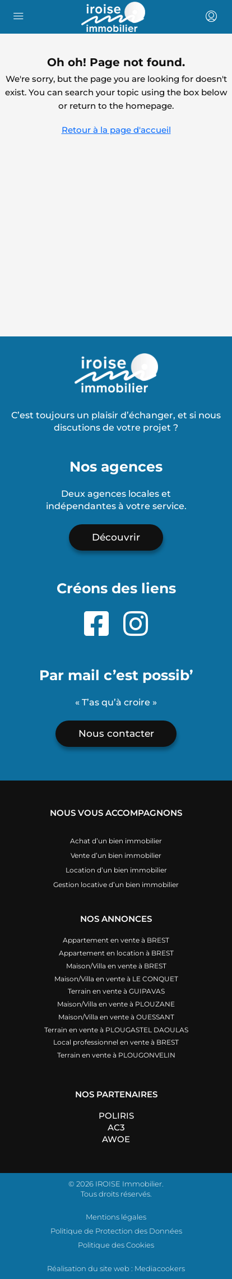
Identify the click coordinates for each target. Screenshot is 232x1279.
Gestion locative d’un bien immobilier (116, 884)
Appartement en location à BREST (116, 953)
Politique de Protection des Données (116, 1230)
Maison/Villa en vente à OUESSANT (116, 1017)
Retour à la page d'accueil (116, 129)
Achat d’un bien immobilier (116, 841)
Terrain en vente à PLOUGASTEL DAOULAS (116, 1030)
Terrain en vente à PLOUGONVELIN (116, 1055)
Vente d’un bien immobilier (116, 855)
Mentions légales (116, 1216)
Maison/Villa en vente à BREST (116, 966)
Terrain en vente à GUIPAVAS (116, 991)
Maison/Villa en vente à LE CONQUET (116, 979)
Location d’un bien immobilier (116, 870)
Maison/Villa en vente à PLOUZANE (116, 1004)
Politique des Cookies (116, 1244)
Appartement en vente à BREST (116, 940)
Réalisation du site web (88, 1268)
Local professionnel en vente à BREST (116, 1042)
